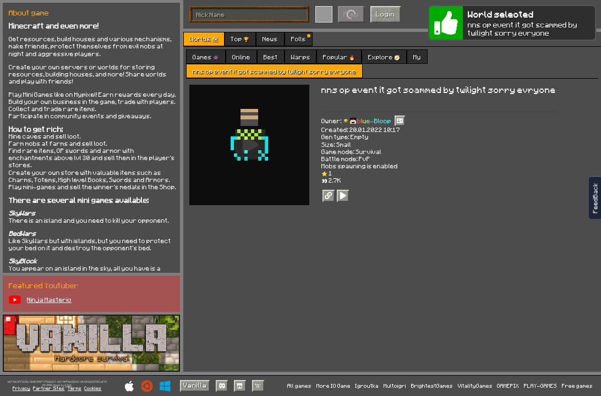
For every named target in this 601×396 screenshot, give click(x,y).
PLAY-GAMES (540, 385)
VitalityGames (475, 385)
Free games (577, 385)
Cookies (92, 389)
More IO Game (333, 385)
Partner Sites (48, 389)
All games (299, 385)
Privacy (21, 389)
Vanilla (195, 385)
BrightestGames (432, 385)
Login (385, 14)
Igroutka (367, 385)
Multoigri (395, 385)
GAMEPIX (508, 385)
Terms (74, 389)
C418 (68, 385)
